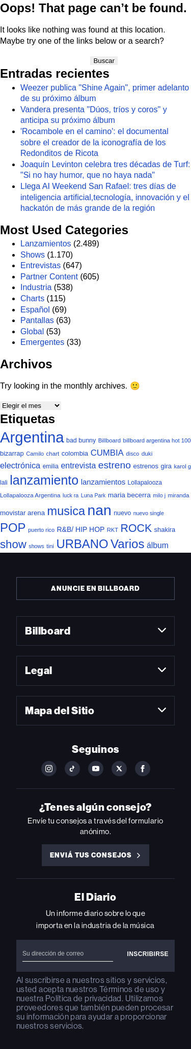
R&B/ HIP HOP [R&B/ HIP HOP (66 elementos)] (80, 529)
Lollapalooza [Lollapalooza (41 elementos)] (145, 482)
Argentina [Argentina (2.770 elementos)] (32, 437)
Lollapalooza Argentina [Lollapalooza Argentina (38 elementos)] (30, 495)
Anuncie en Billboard (95, 588)
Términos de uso (129, 989)
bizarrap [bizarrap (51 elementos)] (12, 453)
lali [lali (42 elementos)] (4, 482)
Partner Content (49, 276)
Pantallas (37, 320)
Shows (32, 254)
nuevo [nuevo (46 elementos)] (122, 513)
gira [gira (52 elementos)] (166, 466)
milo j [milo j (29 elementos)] (159, 495)
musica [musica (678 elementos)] (66, 511)
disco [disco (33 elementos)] (132, 454)
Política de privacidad (83, 998)
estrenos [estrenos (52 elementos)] (145, 466)
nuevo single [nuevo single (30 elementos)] (148, 513)
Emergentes (42, 342)
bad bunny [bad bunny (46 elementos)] (81, 440)
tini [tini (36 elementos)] (50, 546)
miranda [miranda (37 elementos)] (178, 495)
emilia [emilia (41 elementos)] (51, 466)
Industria (35, 287)
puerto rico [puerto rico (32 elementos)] (41, 530)
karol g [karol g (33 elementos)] (182, 466)
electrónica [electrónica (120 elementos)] (20, 465)
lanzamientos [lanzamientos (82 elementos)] (103, 482)
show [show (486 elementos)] (13, 544)
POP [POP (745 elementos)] (12, 527)
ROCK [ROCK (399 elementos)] (136, 528)
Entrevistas (40, 265)
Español (35, 309)
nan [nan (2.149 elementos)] (100, 510)
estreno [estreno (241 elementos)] (114, 465)
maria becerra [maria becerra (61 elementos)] (129, 495)
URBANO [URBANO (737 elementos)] (82, 544)
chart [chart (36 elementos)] (53, 454)
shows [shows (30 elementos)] (36, 546)
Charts (32, 298)
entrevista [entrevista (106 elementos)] (78, 465)
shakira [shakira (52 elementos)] (165, 529)
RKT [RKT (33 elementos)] (112, 530)
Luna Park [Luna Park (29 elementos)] (93, 495)
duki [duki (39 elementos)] (147, 453)
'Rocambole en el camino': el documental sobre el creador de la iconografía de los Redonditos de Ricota (94, 142)
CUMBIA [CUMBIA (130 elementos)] (107, 453)
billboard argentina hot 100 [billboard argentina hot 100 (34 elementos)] (157, 440)
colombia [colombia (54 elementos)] (75, 453)
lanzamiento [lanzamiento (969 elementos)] (44, 480)
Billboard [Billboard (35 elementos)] (109, 440)
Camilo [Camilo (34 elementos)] (35, 454)
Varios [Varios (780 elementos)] (127, 544)
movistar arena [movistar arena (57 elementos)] (22, 513)
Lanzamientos (45, 243)
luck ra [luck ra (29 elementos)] (70, 495)
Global (32, 331)
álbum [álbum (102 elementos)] (158, 545)
